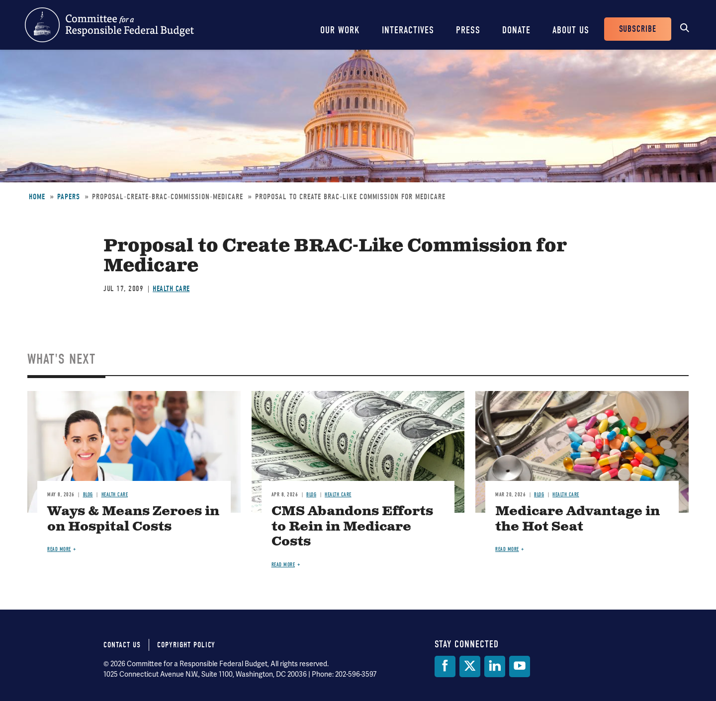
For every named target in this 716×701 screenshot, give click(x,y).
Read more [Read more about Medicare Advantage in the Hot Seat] (507, 549)
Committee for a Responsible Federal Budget (109, 24)
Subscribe (637, 29)
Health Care (171, 288)
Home (37, 196)
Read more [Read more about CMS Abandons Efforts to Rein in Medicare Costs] (283, 564)
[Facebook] (445, 666)
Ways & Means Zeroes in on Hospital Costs (133, 519)
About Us (570, 30)
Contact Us (122, 644)
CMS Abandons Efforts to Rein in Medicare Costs (352, 527)
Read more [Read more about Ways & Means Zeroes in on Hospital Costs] (59, 549)
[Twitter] (469, 666)
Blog (88, 494)
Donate (516, 30)
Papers (68, 196)
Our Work (340, 30)
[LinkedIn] (494, 666)
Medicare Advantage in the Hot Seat (577, 519)
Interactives (408, 30)
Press (468, 30)
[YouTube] (519, 666)
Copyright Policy (186, 644)
